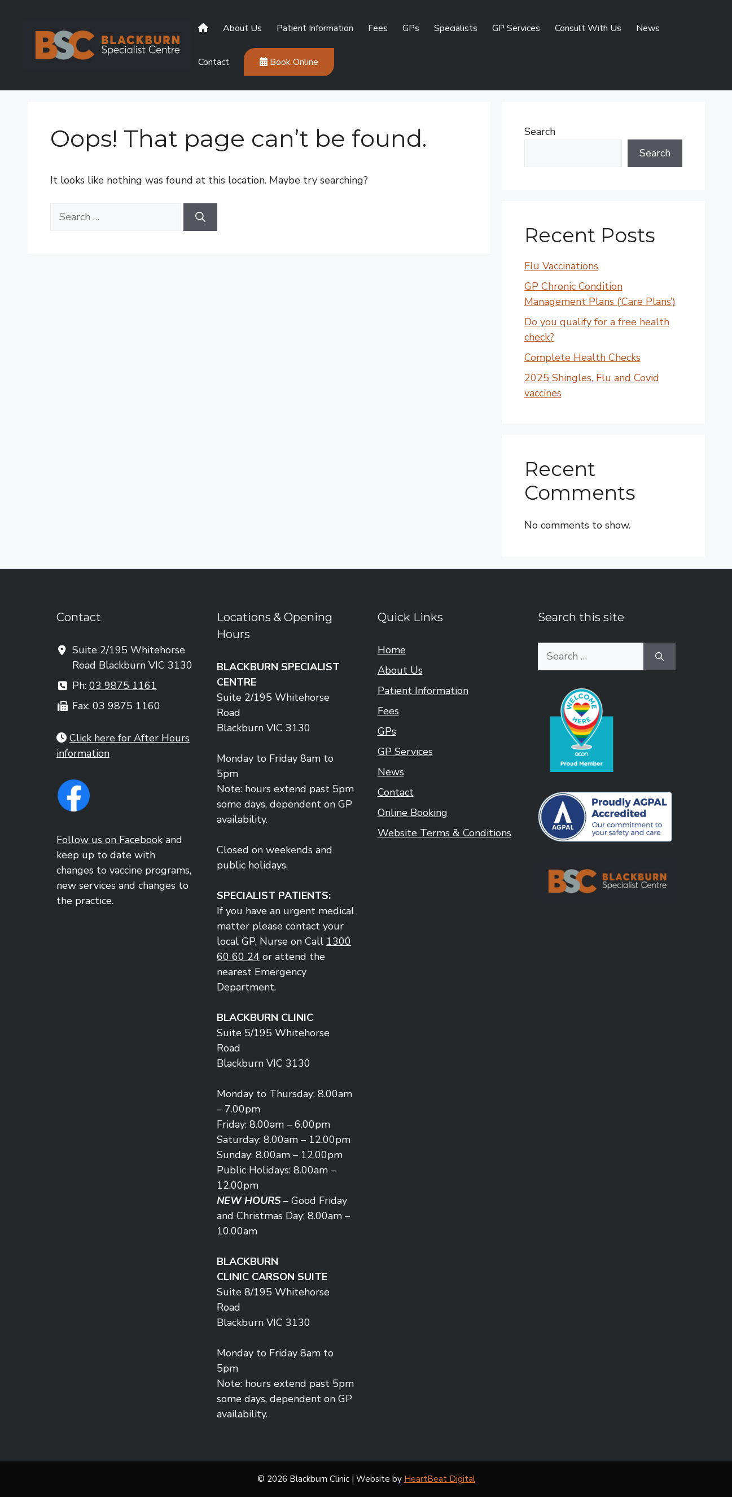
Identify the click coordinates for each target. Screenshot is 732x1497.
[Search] (200, 217)
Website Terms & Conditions (444, 833)
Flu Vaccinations (561, 266)
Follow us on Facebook (109, 839)
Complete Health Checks (582, 357)
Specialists (455, 28)
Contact (213, 62)
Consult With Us (588, 28)
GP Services (516, 28)
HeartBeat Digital (439, 1479)
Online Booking (413, 812)
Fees (378, 28)
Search (539, 131)
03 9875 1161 (123, 685)
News (648, 28)
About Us (242, 28)
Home (392, 650)
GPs (410, 28)
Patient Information (315, 28)
